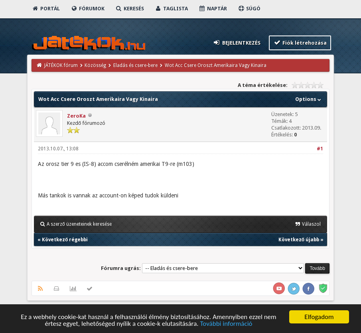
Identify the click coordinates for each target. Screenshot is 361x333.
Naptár (213, 9)
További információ (226, 324)
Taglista (171, 9)
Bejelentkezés (236, 42)
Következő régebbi (65, 239)
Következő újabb (298, 239)
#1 (320, 149)
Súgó (249, 9)
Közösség (95, 65)
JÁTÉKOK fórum (61, 65)
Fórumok (88, 9)
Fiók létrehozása (300, 42)
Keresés (129, 9)
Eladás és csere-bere (135, 65)
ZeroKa (76, 116)
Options (309, 99)
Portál (46, 9)
